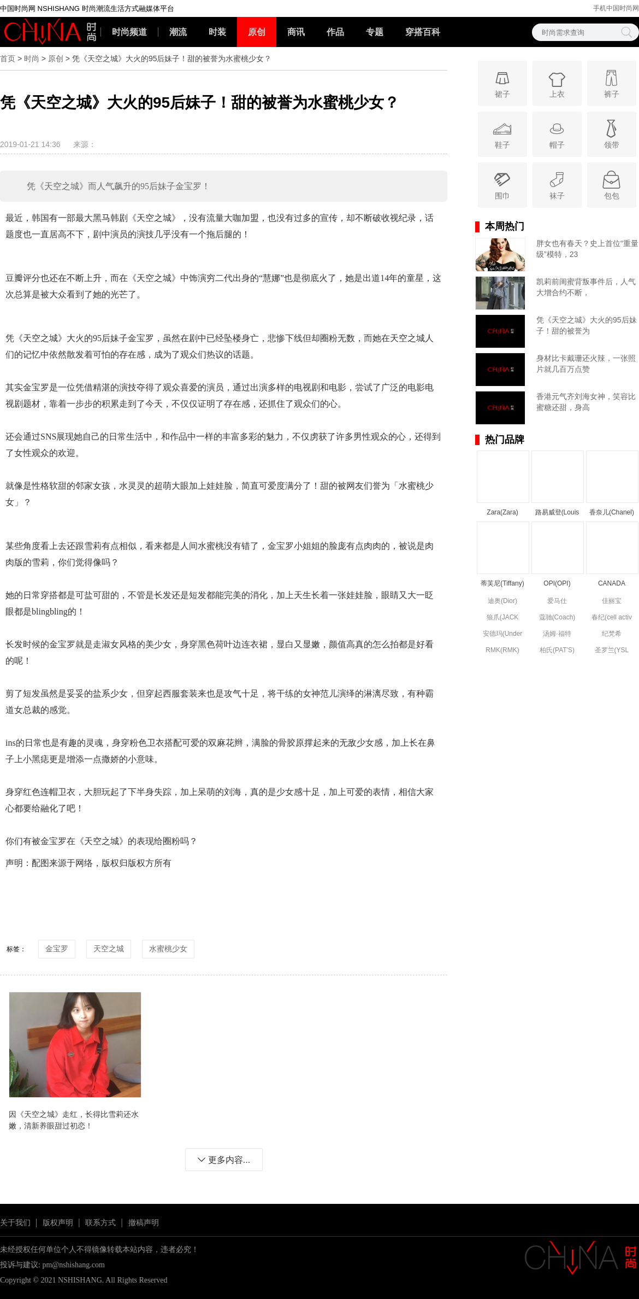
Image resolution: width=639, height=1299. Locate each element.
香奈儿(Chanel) (611, 512)
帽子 (557, 133)
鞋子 (502, 133)
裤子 (611, 82)
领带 (611, 133)
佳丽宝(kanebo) (611, 601)
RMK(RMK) (502, 650)
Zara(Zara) (502, 512)
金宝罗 (56, 948)
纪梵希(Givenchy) (612, 634)
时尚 (31, 58)
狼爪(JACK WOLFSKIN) (502, 618)
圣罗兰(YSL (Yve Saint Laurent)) (612, 651)
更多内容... (223, 1160)
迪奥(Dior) (502, 601)
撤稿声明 (143, 1223)
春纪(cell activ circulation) (611, 618)
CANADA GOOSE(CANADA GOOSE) (611, 584)
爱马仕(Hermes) (557, 601)
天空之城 (108, 948)
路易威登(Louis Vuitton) (557, 513)
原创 (256, 32)
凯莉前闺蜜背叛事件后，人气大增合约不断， (586, 287)
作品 (335, 32)
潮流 (178, 32)
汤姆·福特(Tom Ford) (557, 634)
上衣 (557, 82)
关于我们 (15, 1223)
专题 (374, 32)
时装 (217, 32)
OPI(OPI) (556, 583)
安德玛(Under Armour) (503, 634)
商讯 (296, 32)
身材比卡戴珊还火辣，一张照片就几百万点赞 (586, 363)
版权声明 (58, 1223)
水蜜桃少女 (168, 948)
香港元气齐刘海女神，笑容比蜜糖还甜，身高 (586, 402)
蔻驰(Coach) (557, 617)
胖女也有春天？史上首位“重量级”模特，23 (587, 249)
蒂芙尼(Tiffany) (502, 583)
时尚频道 (129, 32)
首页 (7, 58)
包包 (611, 184)
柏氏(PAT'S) (557, 650)
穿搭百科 (422, 32)
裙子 (502, 82)
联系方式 (100, 1223)
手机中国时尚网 (616, 8)
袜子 (557, 184)
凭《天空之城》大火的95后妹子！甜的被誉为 (586, 325)
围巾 (502, 184)
